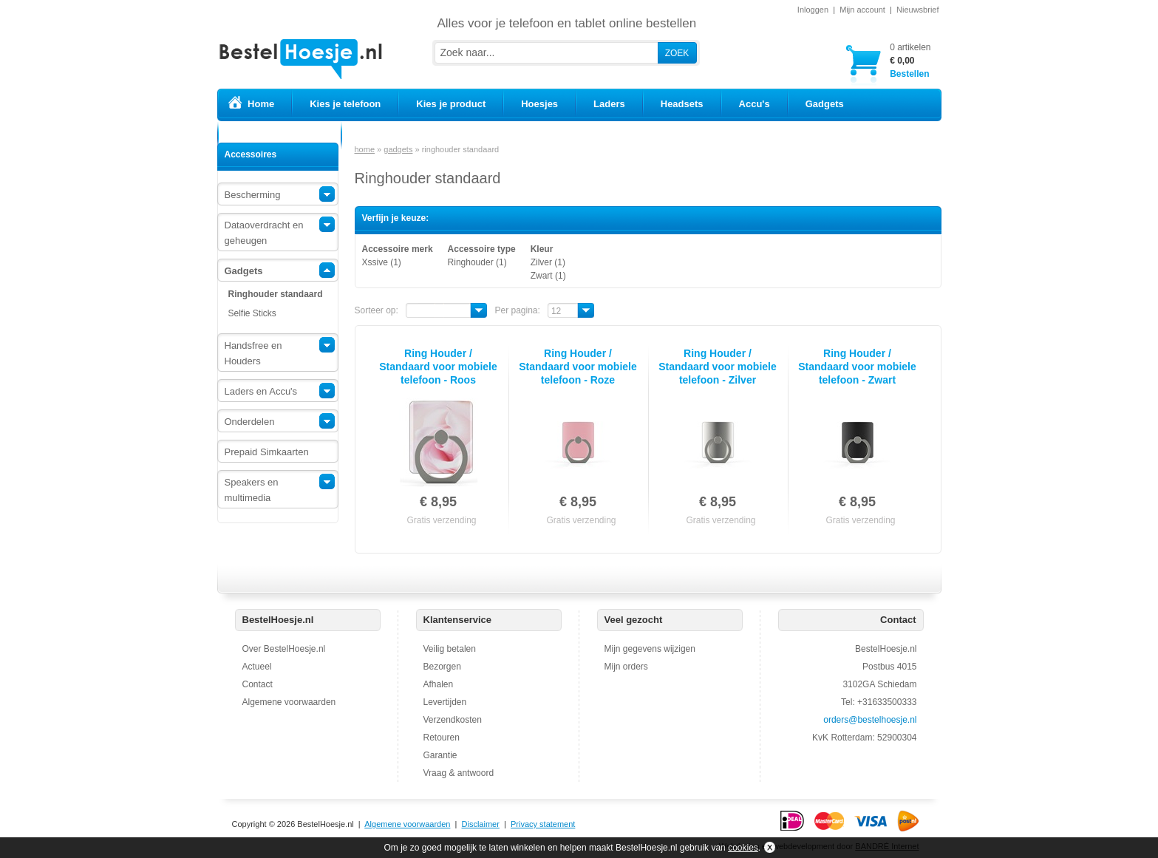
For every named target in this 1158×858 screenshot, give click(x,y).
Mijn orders (626, 666)
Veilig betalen (449, 649)
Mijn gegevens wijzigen (649, 649)
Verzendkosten (452, 720)
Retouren (441, 737)
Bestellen (910, 60)
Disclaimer (481, 824)
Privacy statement (543, 824)
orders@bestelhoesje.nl (869, 720)
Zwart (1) (548, 275)
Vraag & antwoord (458, 773)
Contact (257, 684)
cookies (743, 847)
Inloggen (812, 9)
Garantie (440, 755)
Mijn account (862, 9)
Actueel (257, 666)
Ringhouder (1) (477, 262)
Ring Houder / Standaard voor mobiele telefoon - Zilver (717, 366)
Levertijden (445, 702)
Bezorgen (442, 666)
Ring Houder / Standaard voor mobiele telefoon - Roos (438, 366)
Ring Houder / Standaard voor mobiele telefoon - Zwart (857, 366)
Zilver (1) (548, 262)
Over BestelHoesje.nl (284, 649)
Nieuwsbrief (917, 9)
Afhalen (438, 684)
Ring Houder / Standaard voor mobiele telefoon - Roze (577, 366)
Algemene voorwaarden (289, 702)
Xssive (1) (381, 262)
